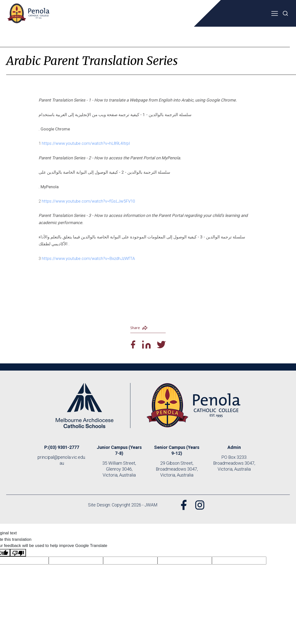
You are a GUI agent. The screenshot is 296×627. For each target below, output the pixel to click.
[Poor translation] (18, 553)
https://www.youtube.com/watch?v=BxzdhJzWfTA (88, 258)
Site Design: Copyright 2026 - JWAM (122, 504)
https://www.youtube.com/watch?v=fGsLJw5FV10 (88, 201)
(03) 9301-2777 (63, 447)
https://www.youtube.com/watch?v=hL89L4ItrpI (86, 143)
